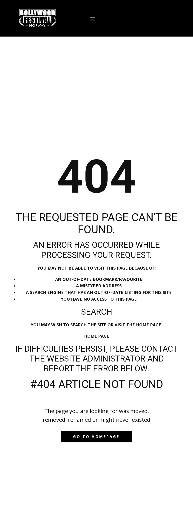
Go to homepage (96, 436)
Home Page (96, 336)
